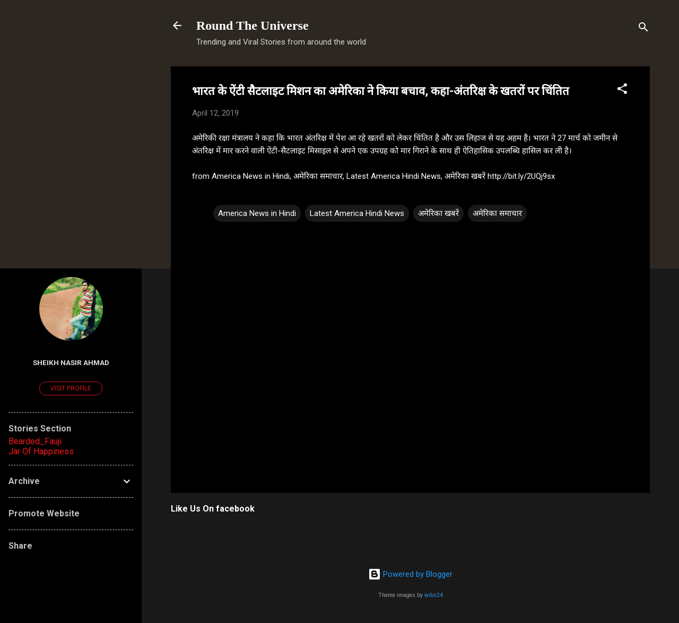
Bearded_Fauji (35, 441)
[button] (622, 90)
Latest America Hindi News (357, 213)
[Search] (643, 29)
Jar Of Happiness (41, 451)
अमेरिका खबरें (438, 213)
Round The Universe (252, 25)
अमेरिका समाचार (497, 213)
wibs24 (433, 595)
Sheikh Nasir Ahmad (71, 362)
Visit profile (70, 388)
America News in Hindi (257, 213)
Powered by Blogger (410, 574)
